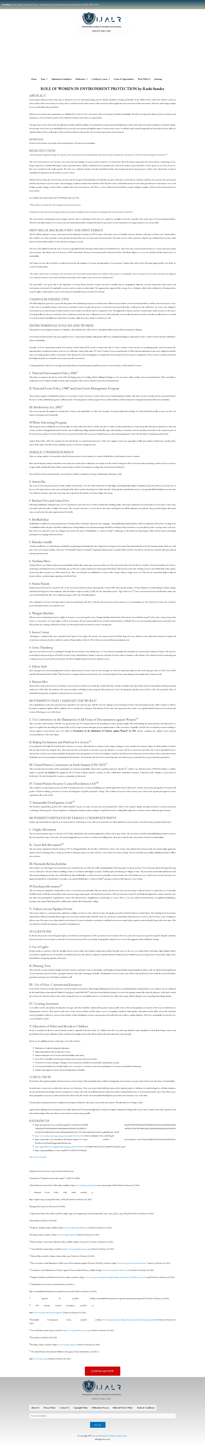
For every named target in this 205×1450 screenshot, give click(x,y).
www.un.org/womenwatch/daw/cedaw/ (133, 1263)
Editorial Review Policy (123, 1411)
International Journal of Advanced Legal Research (109, 1439)
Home (34, 79)
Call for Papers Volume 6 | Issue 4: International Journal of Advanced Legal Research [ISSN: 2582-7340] (50, 4)
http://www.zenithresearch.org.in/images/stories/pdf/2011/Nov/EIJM (62, 1136)
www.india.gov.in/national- (87, 1185)
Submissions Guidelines (62, 79)
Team (44, 79)
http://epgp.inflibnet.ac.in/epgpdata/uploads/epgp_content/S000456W (62, 1146)
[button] (102, 1374)
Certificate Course (101, 79)
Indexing (158, 79)
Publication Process (100, 1411)
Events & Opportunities (124, 79)
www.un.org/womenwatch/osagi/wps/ (50, 1316)
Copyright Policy (80, 1411)
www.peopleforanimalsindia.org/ (77, 1227)
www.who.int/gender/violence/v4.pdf (118, 1270)
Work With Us (144, 79)
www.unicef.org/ (41, 1362)
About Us (35, 1411)
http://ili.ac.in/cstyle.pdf (38, 1157)
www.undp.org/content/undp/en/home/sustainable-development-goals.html (130, 1323)
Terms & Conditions (145, 1411)
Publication (81, 79)
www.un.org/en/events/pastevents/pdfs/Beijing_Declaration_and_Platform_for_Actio (120, 1277)
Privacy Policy (50, 1411)
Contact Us (64, 1411)
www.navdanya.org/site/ (67, 1234)
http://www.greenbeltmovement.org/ (78, 1249)
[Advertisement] (102, 55)
